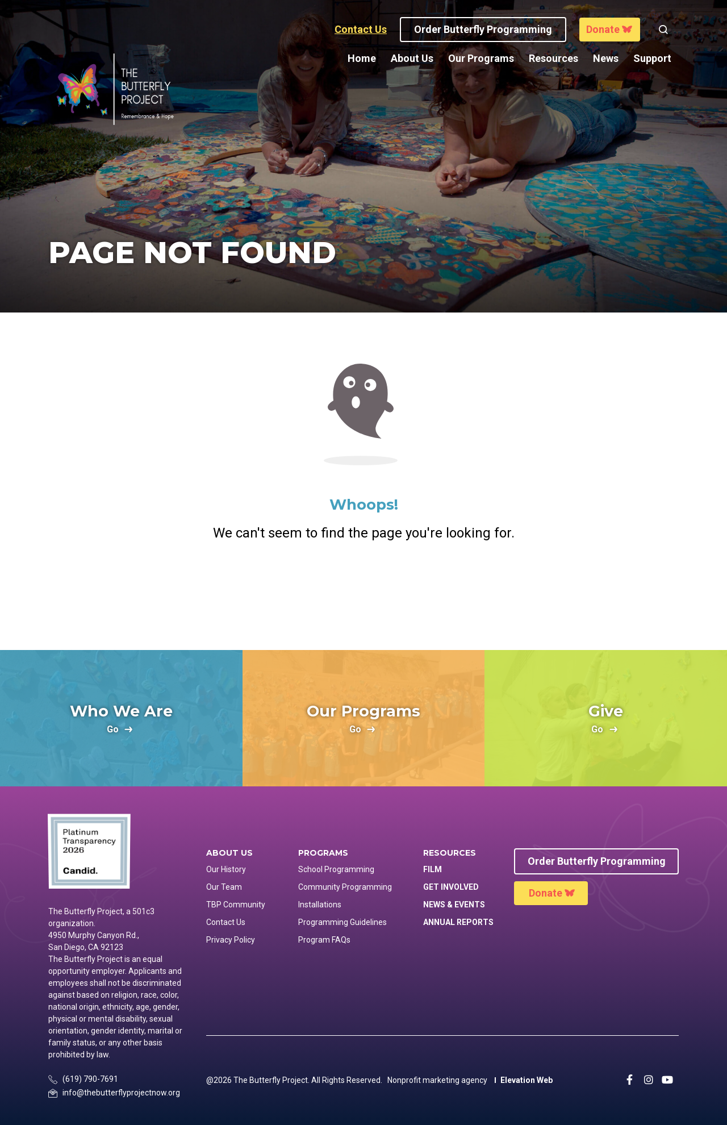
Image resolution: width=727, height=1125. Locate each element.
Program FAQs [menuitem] (324, 939)
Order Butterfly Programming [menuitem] (597, 861)
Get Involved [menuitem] (451, 886)
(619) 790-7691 (90, 1079)
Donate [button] (603, 29)
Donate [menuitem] (545, 893)
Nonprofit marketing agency (437, 1080)
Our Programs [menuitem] (481, 58)
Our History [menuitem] (226, 869)
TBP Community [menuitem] (235, 904)
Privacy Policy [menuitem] (230, 939)
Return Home (363, 590)
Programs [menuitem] (323, 853)
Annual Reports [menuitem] (458, 922)
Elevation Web (526, 1080)
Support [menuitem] (652, 58)
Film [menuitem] (432, 869)
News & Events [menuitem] (454, 904)
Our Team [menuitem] (224, 886)
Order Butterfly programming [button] (483, 29)
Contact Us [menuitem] (225, 922)
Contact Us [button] (361, 29)
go (113, 730)
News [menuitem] (606, 58)
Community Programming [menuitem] (345, 886)
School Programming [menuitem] (336, 869)
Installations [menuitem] (319, 904)
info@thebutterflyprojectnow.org (121, 1092)
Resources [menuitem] (553, 58)
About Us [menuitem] (412, 58)
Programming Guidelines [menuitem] (342, 922)
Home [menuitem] (362, 58)
